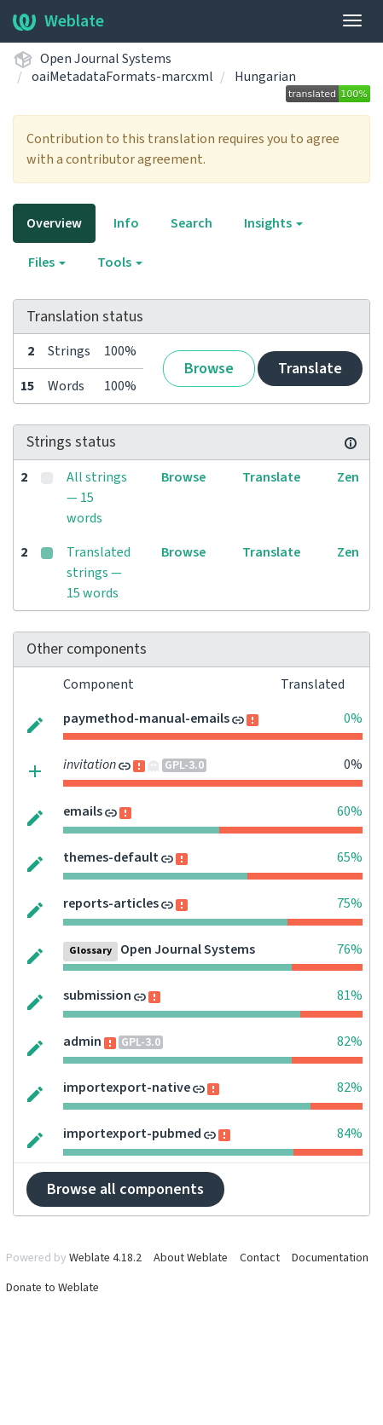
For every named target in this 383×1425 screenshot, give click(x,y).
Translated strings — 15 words (99, 573)
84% (350, 1133)
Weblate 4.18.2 (105, 1257)
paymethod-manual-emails (146, 718)
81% (350, 995)
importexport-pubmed (132, 1133)
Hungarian (265, 76)
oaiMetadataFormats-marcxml (122, 76)
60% (350, 811)
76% (350, 949)
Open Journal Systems (105, 58)
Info (126, 223)
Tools (119, 262)
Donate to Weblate (52, 1287)
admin (82, 1041)
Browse (209, 368)
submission (97, 995)
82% (350, 1041)
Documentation (330, 1257)
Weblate (58, 21)
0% (353, 718)
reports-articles (111, 903)
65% (350, 857)
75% (350, 903)
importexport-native (126, 1087)
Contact (260, 1257)
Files (47, 262)
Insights (273, 223)
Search (191, 223)
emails (82, 811)
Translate (310, 368)
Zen (348, 477)
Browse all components (125, 1189)
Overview (54, 223)
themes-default (111, 857)
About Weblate (191, 1257)
